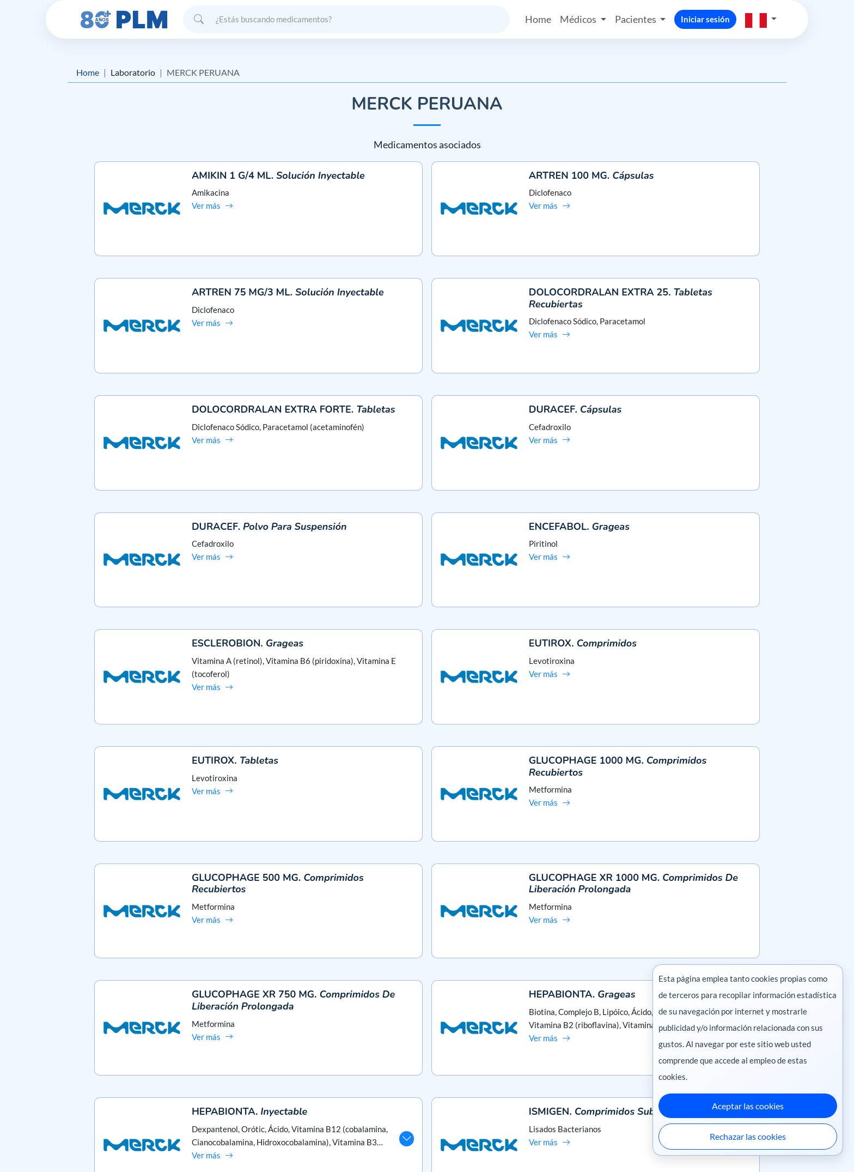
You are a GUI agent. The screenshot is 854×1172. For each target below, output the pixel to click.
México (551, 1140)
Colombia (589, 1140)
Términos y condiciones (143, 1076)
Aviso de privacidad (136, 1057)
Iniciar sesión (705, 18)
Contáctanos (427, 1057)
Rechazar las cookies (748, 1136)
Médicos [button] (579, 19)
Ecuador (628, 1140)
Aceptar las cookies (748, 1106)
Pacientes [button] (636, 19)
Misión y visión (128, 1037)
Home (538, 19)
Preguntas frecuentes (427, 1037)
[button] (761, 18)
